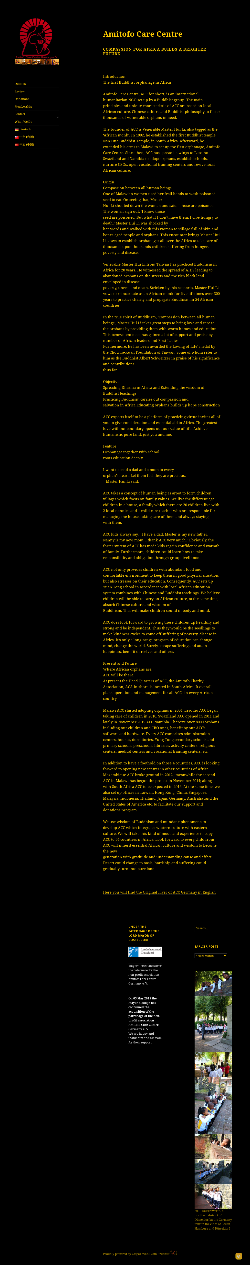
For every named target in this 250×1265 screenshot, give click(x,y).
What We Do (23, 122)
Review (20, 91)
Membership (23, 106)
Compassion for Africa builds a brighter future (155, 51)
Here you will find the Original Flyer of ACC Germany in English (159, 892)
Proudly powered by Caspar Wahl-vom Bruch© (136, 1254)
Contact (20, 114)
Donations (22, 99)
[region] (37, 62)
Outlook (20, 84)
